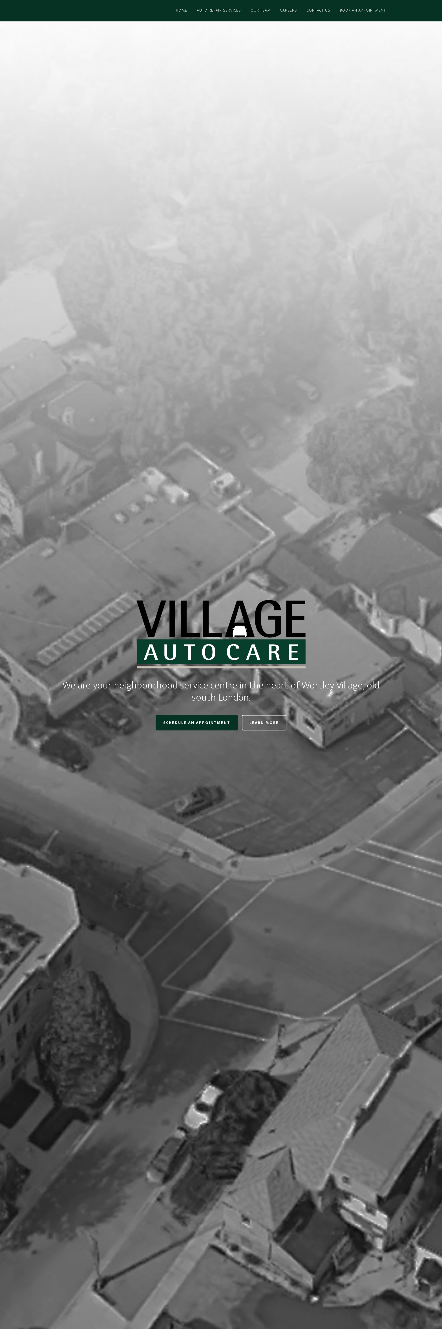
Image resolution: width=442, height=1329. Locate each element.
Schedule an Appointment (196, 722)
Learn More (264, 722)
